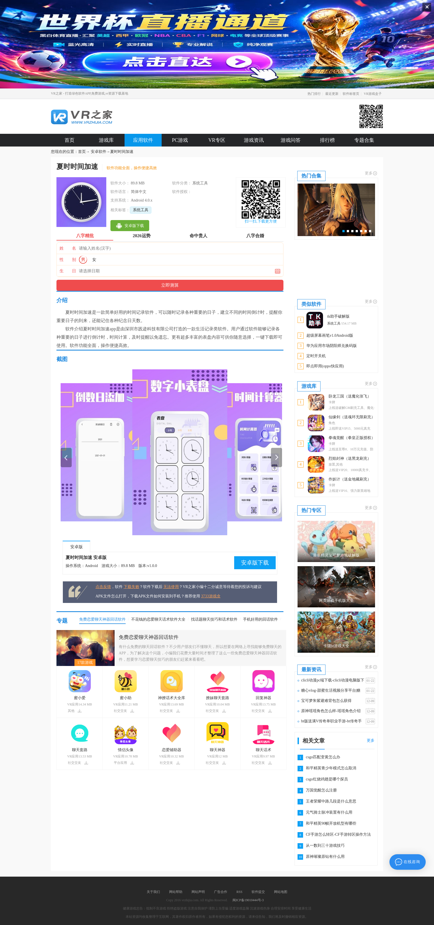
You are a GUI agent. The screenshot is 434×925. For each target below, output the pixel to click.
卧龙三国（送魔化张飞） (350, 396)
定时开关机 (316, 356)
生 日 (68, 271)
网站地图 (280, 892)
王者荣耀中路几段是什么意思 (331, 801)
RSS (239, 892)
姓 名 (68, 248)
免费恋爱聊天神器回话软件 (149, 637)
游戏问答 (291, 140)
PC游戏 (180, 140)
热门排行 (314, 94)
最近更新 (332, 94)
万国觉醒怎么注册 (321, 790)
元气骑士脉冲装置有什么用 (329, 812)
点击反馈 (103, 587)
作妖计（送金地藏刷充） (350, 479)
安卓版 (76, 547)
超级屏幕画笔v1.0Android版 (329, 335)
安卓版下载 (255, 563)
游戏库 (106, 140)
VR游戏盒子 (373, 94)
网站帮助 (175, 892)
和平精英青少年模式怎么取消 (331, 768)
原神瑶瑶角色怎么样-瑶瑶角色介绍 (331, 711)
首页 (69, 140)
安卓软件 (98, 152)
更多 (371, 173)
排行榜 (327, 140)
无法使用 (171, 587)
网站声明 (198, 892)
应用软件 (143, 140)
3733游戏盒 (211, 596)
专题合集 (364, 140)
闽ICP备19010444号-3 (248, 900)
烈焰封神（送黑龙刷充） (350, 458)
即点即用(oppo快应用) (325, 366)
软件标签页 (351, 94)
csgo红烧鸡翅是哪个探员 (327, 779)
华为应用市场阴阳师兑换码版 (331, 346)
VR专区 (216, 140)
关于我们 (153, 892)
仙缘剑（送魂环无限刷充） (352, 417)
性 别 (68, 259)
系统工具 (140, 210)
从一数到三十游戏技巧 (325, 845)
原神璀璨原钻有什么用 (325, 857)
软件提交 (258, 892)
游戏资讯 (254, 140)
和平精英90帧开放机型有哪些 (331, 823)
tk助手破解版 (338, 316)
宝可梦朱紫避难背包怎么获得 (326, 701)
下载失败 (131, 587)
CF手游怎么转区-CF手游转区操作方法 (338, 834)
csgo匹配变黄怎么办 (323, 757)
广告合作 (220, 892)
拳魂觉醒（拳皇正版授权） (352, 438)
